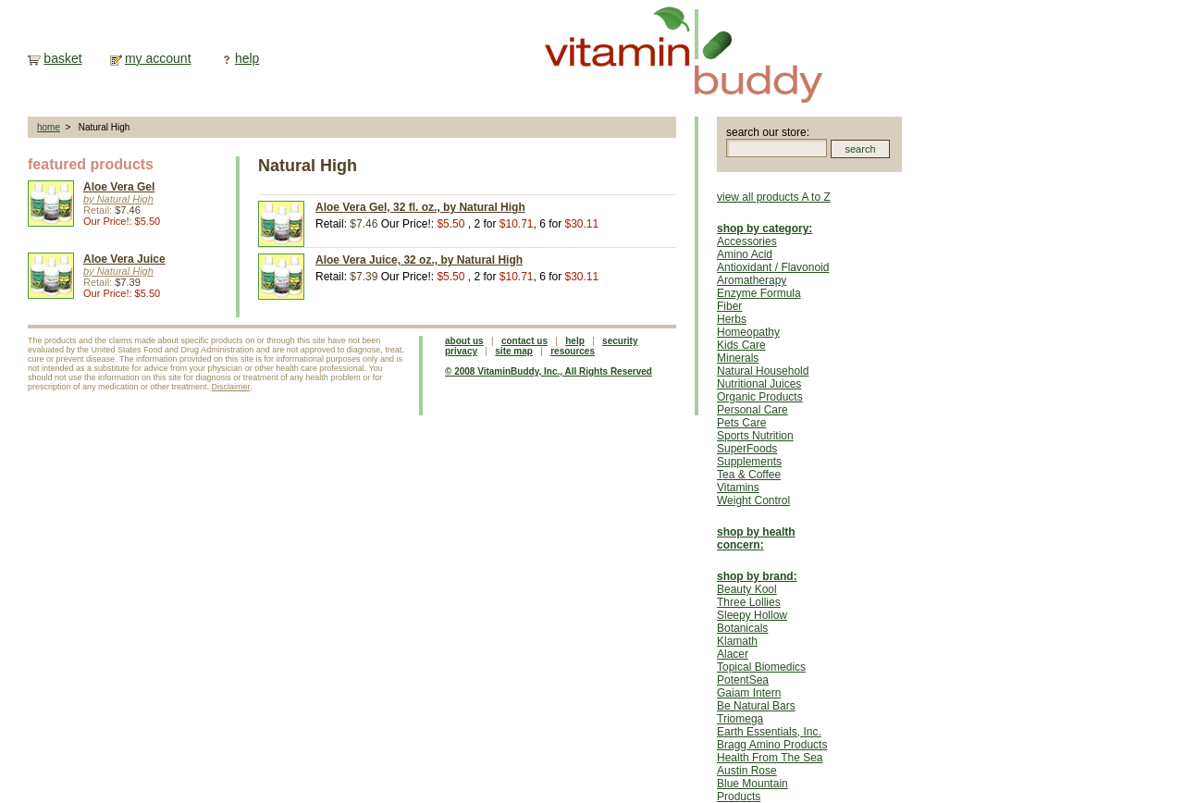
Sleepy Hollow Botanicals (752, 622)
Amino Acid (744, 254)
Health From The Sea (770, 757)
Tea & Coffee (749, 474)
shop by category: (764, 228)
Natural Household (762, 370)
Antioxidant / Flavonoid (773, 267)
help (247, 58)
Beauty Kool (747, 589)
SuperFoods (747, 448)
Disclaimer (231, 386)
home (48, 127)
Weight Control (753, 500)
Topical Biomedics (761, 667)
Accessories (747, 241)
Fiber (729, 306)
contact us (524, 341)
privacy (461, 351)
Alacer (732, 654)
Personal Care (752, 409)
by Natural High (118, 198)
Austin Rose (747, 770)
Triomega (740, 718)
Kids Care (741, 345)
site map (514, 351)
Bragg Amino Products (772, 744)
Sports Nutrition (755, 435)
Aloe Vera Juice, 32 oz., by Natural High (419, 259)
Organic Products (760, 396)
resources (572, 351)
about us (464, 341)
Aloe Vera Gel (118, 186)
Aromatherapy (751, 280)
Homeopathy (748, 332)
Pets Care (741, 422)
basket (62, 58)
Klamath (737, 641)
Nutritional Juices (759, 383)
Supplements (749, 461)
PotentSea (743, 679)
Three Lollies (749, 602)
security (619, 341)
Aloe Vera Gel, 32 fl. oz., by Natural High (420, 207)
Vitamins (738, 487)
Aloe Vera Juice (124, 259)
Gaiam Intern (749, 692)
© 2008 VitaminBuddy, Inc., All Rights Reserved (548, 371)
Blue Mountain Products (752, 790)
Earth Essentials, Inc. (769, 731)
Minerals (737, 358)
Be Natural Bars (756, 705)
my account (158, 58)
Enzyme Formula (759, 293)
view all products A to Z (774, 197)
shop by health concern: (756, 538)
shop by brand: (757, 576)
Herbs (731, 319)
